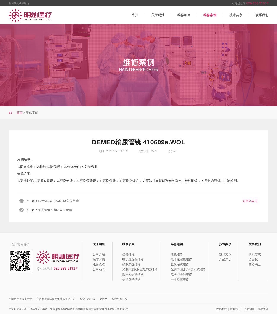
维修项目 (183, 15)
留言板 (253, 259)
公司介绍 (99, 254)
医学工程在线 (87, 298)
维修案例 (209, 15)
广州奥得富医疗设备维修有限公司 (55, 298)
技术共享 (235, 15)
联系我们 (261, 15)
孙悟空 (103, 298)
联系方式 (255, 254)
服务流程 (99, 264)
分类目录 (27, 298)
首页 (19, 112)
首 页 (134, 15)
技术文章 (225, 254)
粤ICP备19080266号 (117, 309)
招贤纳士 (255, 264)
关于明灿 (157, 15)
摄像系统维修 (131, 264)
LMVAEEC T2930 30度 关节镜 (58, 201)
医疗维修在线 (119, 298)
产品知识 (225, 259)
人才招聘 (249, 309)
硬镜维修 (128, 254)
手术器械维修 (131, 279)
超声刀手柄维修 (132, 274)
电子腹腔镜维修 (132, 259)
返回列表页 (250, 201)
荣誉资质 (99, 259)
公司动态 (99, 269)
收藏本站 (221, 309)
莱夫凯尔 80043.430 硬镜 (55, 210)
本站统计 (263, 309)
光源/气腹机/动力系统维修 (139, 269)
